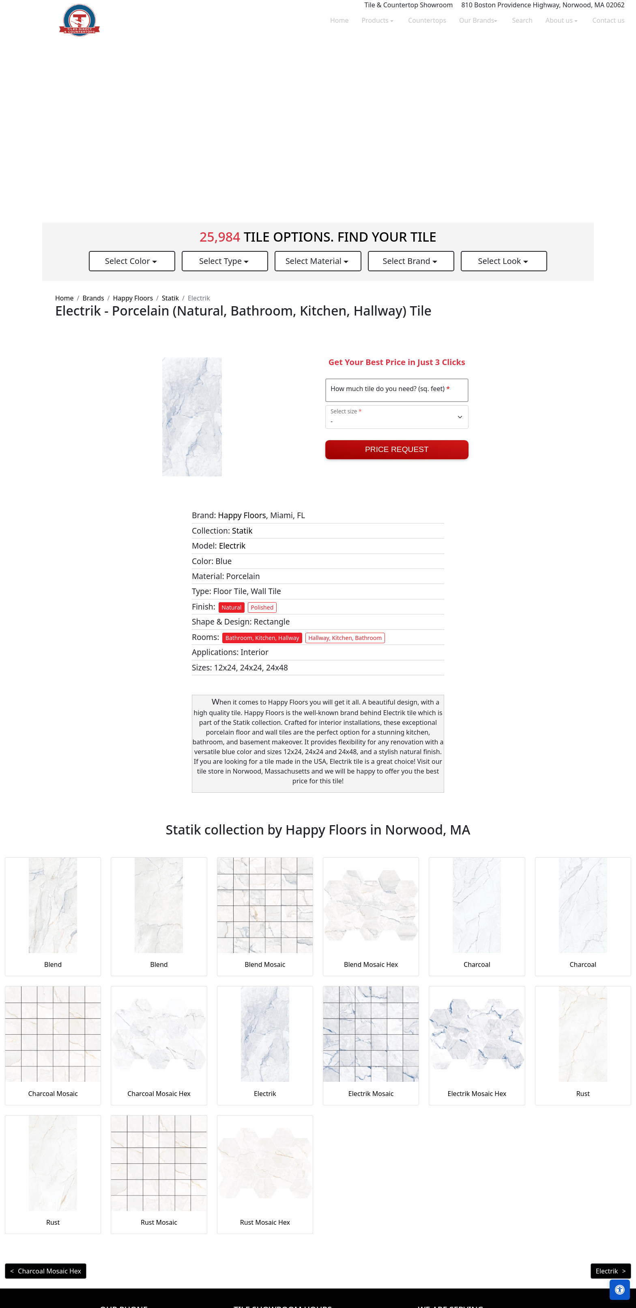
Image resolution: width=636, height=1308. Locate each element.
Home (339, 20)
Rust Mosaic (159, 1222)
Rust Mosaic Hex (265, 1222)
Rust (583, 1093)
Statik (170, 298)
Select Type (221, 260)
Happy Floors (133, 298)
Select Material (315, 260)
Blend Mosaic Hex (371, 964)
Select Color (128, 260)
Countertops (427, 20)
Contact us (608, 20)
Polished (262, 607)
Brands (93, 298)
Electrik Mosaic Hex (477, 1093)
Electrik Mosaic (371, 1093)
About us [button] (560, 20)
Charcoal (477, 964)
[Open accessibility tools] (620, 1290)
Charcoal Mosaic (53, 1093)
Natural (231, 607)
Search (522, 20)
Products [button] (375, 20)
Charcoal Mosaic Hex (159, 1093)
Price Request (397, 449)
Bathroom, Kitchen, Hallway (262, 638)
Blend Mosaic (265, 964)
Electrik (232, 545)
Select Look (500, 260)
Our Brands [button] (476, 20)
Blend (53, 964)
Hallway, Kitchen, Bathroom (345, 638)
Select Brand (407, 260)
